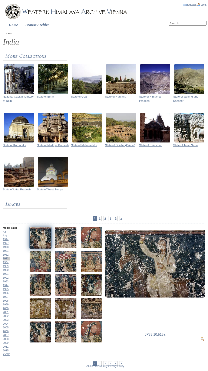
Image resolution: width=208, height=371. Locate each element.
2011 (6, 346)
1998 (6, 300)
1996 (6, 293)
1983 (6, 258)
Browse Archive (37, 25)
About (89, 366)
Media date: (10, 227)
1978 (6, 247)
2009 (6, 342)
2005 (6, 327)
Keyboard (191, 4)
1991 (6, 273)
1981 (6, 250)
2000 (6, 308)
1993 (6, 281)
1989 (6, 266)
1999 (6, 304)
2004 (6, 323)
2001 (6, 312)
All (4, 231)
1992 (6, 277)
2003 (6, 319)
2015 (6, 350)
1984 (6, 262)
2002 (6, 316)
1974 (6, 239)
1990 (6, 270)
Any (5, 235)
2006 (6, 331)
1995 (6, 289)
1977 (6, 243)
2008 (6, 339)
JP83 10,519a (155, 334)
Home (13, 25)
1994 (6, 285)
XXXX (6, 354)
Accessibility (101, 366)
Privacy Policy (116, 366)
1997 (6, 296)
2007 (6, 335)
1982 (6, 254)
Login (203, 4)
